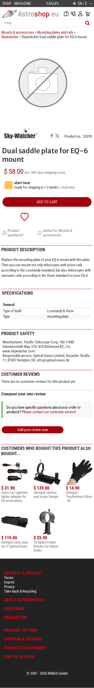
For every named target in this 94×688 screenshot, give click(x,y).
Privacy (9, 587)
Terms (8, 577)
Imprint (9, 582)
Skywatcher (9, 37)
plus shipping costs (51, 172)
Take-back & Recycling (20, 591)
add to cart (47, 202)
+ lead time (67, 187)
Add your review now (33, 430)
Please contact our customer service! (49, 412)
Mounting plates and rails (55, 32)
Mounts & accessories (17, 32)
